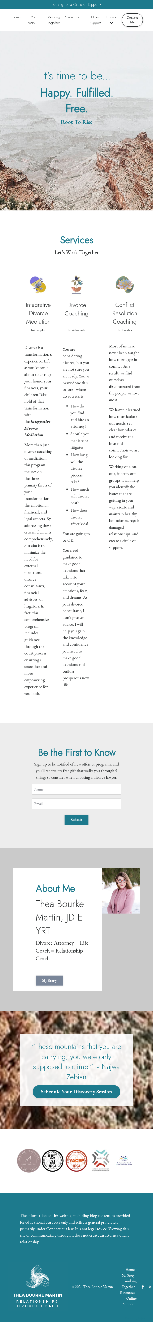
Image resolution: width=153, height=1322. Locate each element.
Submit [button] (76, 809)
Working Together (53, 20)
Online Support (95, 20)
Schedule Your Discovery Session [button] (76, 1084)
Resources (71, 17)
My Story (31, 20)
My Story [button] (52, 972)
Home (16, 17)
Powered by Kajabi (135, 1311)
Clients (111, 20)
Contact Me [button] (132, 20)
